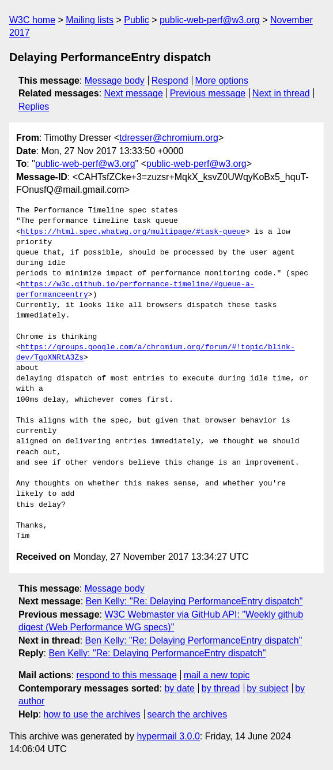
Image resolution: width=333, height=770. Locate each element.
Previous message (208, 93)
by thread (221, 688)
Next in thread (281, 93)
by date (179, 688)
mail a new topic (217, 675)
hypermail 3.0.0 (168, 736)
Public (136, 20)
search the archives (187, 714)
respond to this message (126, 675)
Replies (33, 106)
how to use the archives (92, 714)
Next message (133, 93)
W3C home (32, 20)
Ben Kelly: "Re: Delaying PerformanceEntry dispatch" (194, 601)
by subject (267, 688)
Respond (170, 80)
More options (222, 80)
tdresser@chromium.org (168, 138)
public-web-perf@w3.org (210, 20)
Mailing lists (89, 20)
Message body (115, 80)
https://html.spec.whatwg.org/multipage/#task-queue (133, 232)
